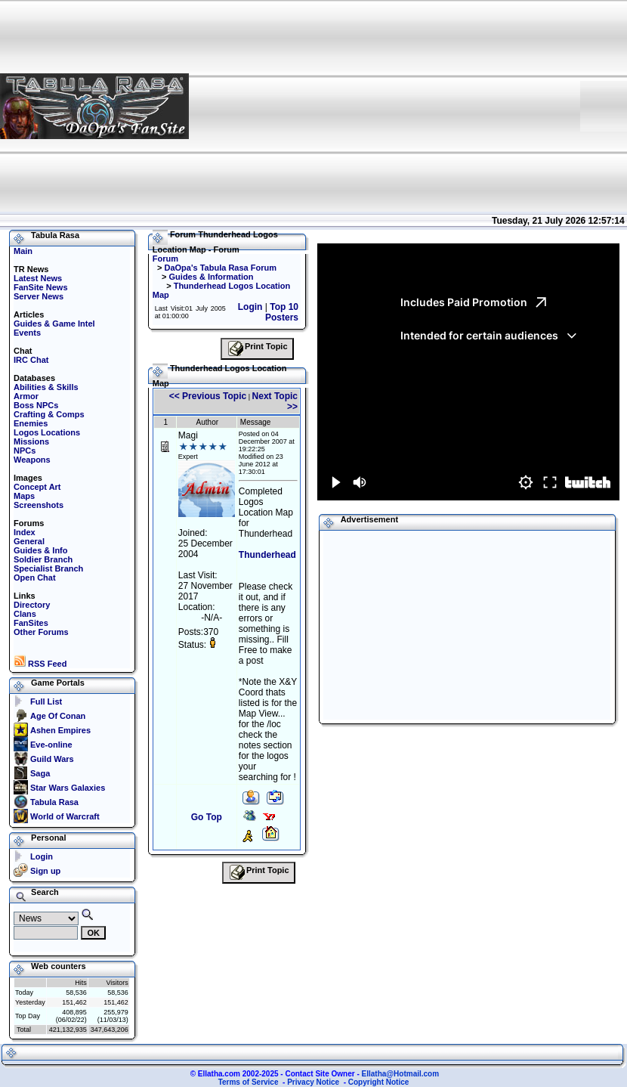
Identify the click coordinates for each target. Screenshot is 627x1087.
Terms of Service (248, 1082)
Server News (38, 296)
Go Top (206, 817)
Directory (32, 604)
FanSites (31, 622)
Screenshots (38, 504)
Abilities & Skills (46, 387)
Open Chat (35, 577)
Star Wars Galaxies (67, 787)
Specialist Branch (48, 568)
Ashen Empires (60, 730)
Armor (26, 396)
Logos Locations (47, 432)
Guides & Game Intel (54, 323)
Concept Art (37, 486)
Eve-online (51, 744)
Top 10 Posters (281, 312)
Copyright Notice (378, 1082)
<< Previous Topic (207, 396)
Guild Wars (52, 758)
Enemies (31, 423)
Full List (46, 701)
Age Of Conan (57, 715)
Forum (165, 258)
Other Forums (41, 631)
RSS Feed (40, 663)
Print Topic (257, 349)
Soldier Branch (43, 559)
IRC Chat (31, 359)
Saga (40, 773)
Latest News (38, 278)
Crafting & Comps (49, 414)
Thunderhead (267, 555)
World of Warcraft (65, 816)
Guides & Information (211, 276)
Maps (24, 495)
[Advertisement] (384, 106)
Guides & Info (41, 550)
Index (25, 532)
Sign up (45, 870)
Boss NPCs (36, 405)
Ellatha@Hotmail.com (401, 1074)
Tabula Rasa (54, 802)
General (29, 541)
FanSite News (41, 287)
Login (41, 856)
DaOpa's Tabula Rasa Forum (220, 267)
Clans (25, 613)
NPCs (25, 450)
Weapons (32, 459)
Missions (31, 441)
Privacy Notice (313, 1082)
